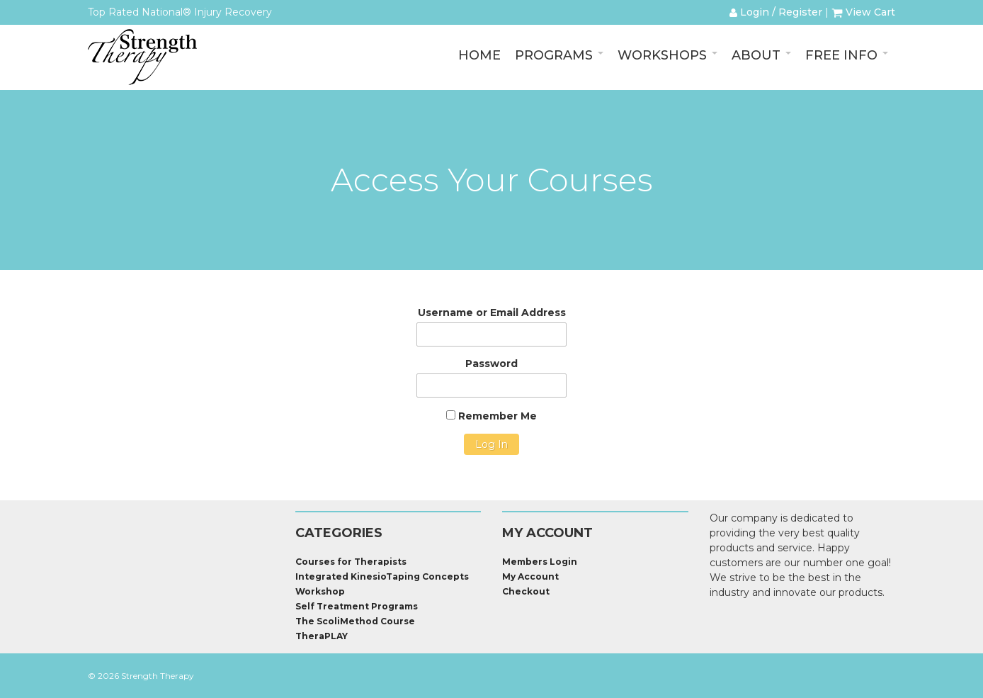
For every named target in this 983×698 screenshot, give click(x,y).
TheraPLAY (321, 636)
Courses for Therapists (351, 561)
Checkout (526, 591)
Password (491, 363)
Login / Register (775, 12)
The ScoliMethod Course (355, 621)
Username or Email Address (492, 312)
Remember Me (491, 416)
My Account (530, 576)
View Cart (863, 12)
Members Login (539, 561)
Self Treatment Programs (356, 606)
